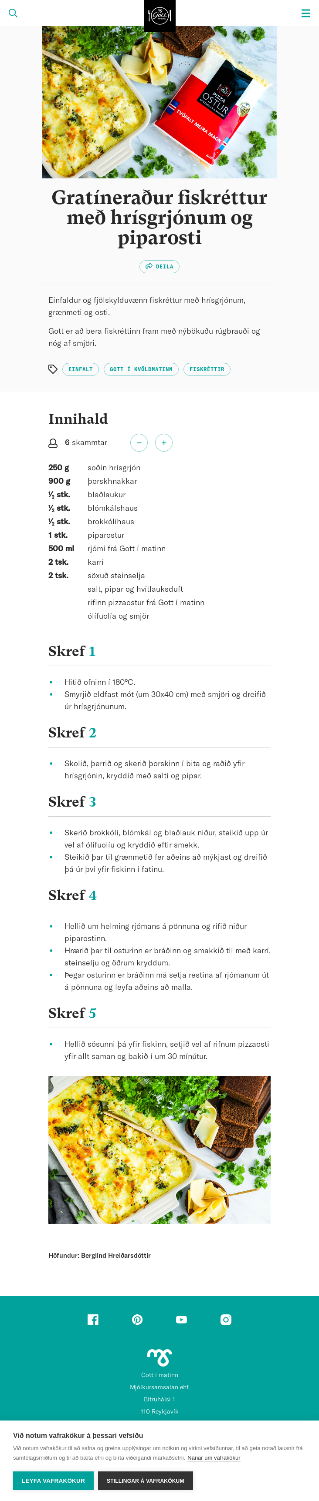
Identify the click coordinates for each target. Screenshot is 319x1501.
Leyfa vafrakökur (53, 1481)
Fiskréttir (207, 369)
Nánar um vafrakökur (213, 1457)
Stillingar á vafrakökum (145, 1481)
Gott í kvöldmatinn (141, 369)
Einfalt (80, 369)
